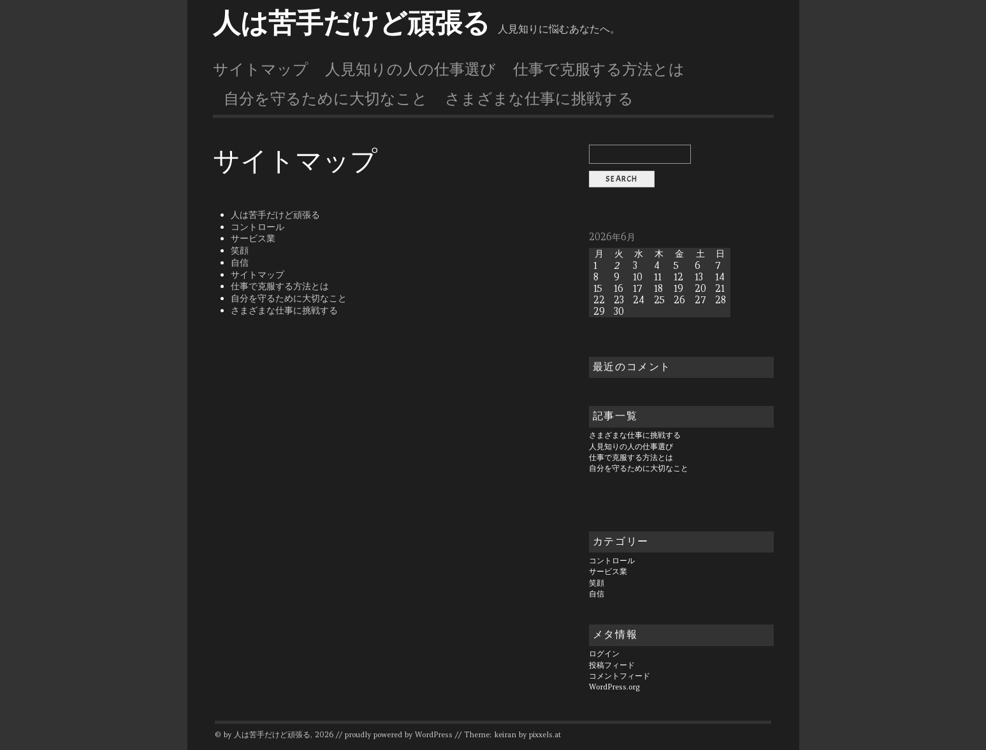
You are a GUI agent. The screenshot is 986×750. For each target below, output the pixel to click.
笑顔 (240, 250)
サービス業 (253, 238)
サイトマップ (260, 69)
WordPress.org (614, 686)
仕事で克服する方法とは (599, 69)
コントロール (257, 227)
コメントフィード (619, 676)
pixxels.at (545, 734)
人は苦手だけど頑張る (351, 23)
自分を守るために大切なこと (326, 98)
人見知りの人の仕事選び (410, 69)
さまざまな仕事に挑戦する (539, 98)
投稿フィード (612, 665)
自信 (240, 262)
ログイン (604, 653)
